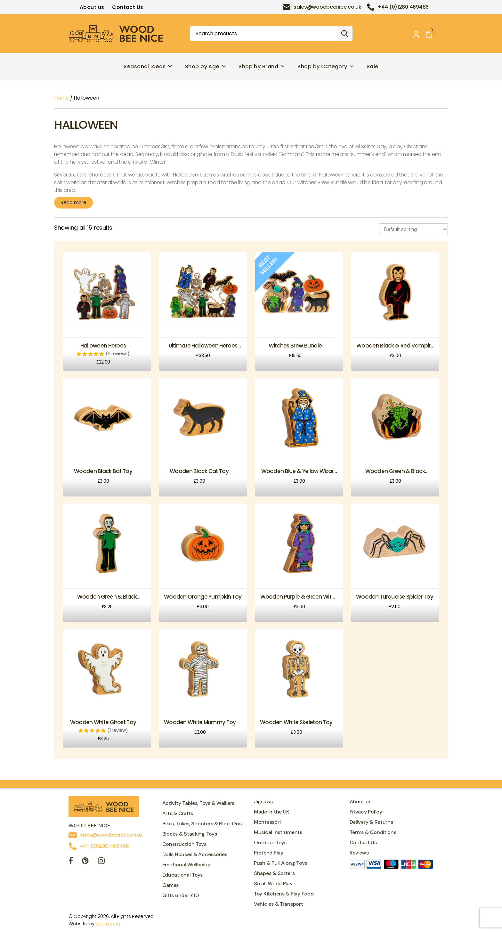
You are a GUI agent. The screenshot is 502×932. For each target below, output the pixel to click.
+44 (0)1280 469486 (403, 7)
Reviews (359, 852)
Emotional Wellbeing (186, 864)
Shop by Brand (262, 66)
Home (61, 98)
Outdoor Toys (270, 842)
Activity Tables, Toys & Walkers (198, 803)
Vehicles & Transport (278, 904)
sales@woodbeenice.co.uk (327, 7)
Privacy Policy (366, 811)
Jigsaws (263, 801)
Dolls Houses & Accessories (194, 854)
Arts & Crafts (177, 813)
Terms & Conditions (373, 832)
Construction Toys (184, 844)
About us (92, 7)
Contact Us (127, 7)
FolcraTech (107, 923)
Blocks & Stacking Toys (189, 833)
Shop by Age (205, 66)
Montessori (267, 822)
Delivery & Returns (371, 822)
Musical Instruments (278, 832)
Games (170, 885)
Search (344, 33)
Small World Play (273, 883)
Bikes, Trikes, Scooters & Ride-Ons (202, 823)
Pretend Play (268, 852)
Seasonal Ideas (148, 66)
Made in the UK (271, 811)
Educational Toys (182, 874)
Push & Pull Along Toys (280, 863)
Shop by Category (325, 66)
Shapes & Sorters (274, 873)
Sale (372, 66)
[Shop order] (413, 229)
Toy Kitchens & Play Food (284, 893)
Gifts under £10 (180, 895)
